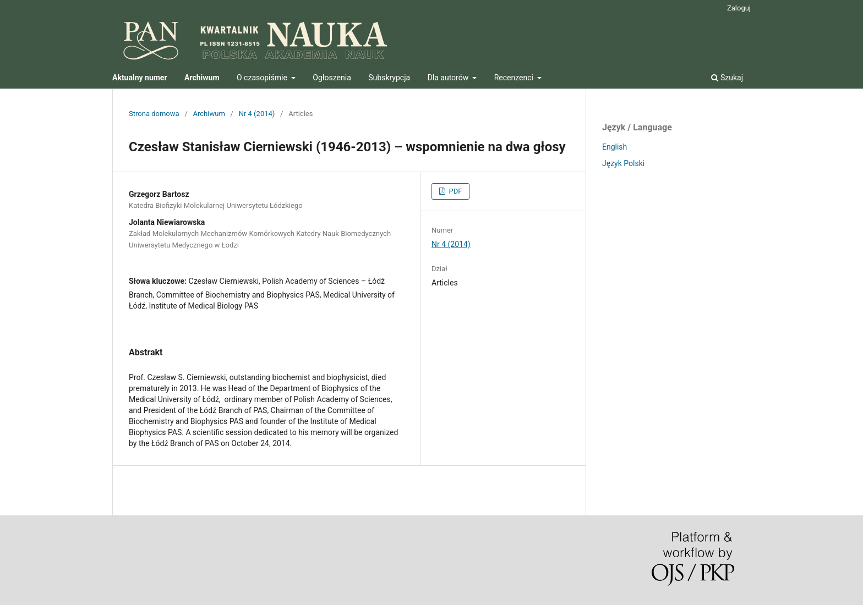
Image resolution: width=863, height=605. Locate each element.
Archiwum (209, 113)
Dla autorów (449, 77)
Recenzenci (515, 77)
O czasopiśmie (263, 77)
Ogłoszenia (332, 77)
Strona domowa (154, 113)
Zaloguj (739, 8)
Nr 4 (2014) (257, 113)
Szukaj (727, 77)
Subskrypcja (389, 77)
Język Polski (623, 163)
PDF (454, 191)
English (614, 146)
